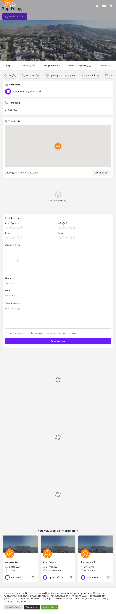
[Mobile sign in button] (97, 6)
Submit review (58, 341)
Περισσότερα (32, 607)
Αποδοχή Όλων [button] (49, 607)
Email (8, 290)
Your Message (12, 303)
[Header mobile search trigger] (111, 6)
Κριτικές (28, 65)
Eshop (106, 65)
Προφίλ (9, 65)
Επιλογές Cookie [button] (13, 607)
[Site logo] (13, 6)
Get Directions (102, 172)
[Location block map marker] (58, 146)
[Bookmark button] (33, 577)
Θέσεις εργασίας (80, 65)
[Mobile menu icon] (5, 6)
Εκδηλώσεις (52, 65)
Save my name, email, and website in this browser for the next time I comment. (43, 333)
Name (8, 278)
